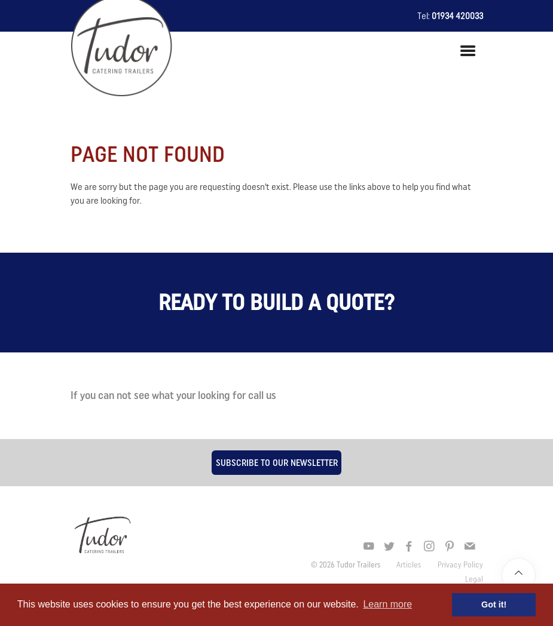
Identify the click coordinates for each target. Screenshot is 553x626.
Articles (409, 564)
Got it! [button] (493, 604)
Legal (474, 579)
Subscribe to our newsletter (277, 462)
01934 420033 (457, 15)
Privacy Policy (460, 564)
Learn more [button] (387, 604)
